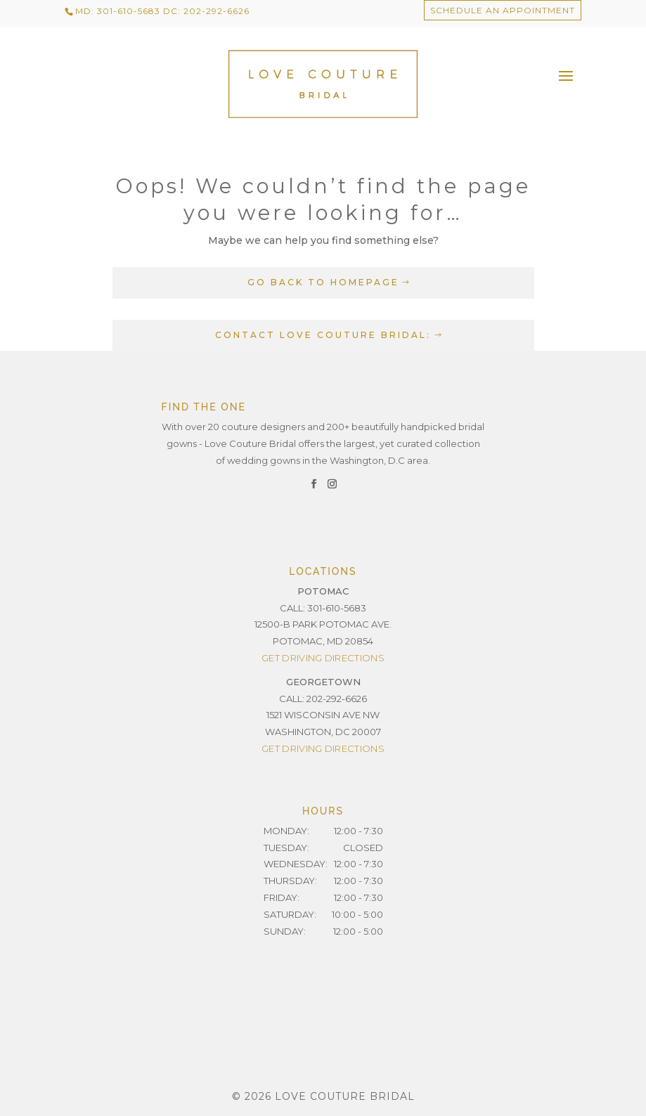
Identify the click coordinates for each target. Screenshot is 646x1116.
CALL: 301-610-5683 (323, 608)
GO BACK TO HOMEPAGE (323, 282)
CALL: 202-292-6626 (323, 698)
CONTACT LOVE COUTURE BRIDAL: (323, 335)
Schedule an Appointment (502, 10)
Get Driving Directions (323, 657)
